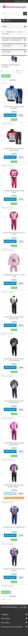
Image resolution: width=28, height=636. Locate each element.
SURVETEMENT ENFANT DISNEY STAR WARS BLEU (14, 401)
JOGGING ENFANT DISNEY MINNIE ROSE (14, 191)
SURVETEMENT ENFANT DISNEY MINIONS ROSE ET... (14, 485)
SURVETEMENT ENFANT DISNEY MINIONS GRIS (14, 317)
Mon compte (5, 622)
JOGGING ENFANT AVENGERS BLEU (14, 527)
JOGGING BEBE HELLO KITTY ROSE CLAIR (14, 275)
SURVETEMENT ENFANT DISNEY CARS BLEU (14, 107)
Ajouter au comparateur (8, 123)
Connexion (24, 1)
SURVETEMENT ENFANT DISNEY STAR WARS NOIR (14, 359)
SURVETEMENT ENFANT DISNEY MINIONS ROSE (14, 443)
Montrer (18, 70)
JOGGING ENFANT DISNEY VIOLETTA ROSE (14, 233)
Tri (1, 70)
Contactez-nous (18, 1)
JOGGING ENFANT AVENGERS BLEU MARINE (14, 569)
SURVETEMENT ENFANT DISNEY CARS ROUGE (14, 149)
